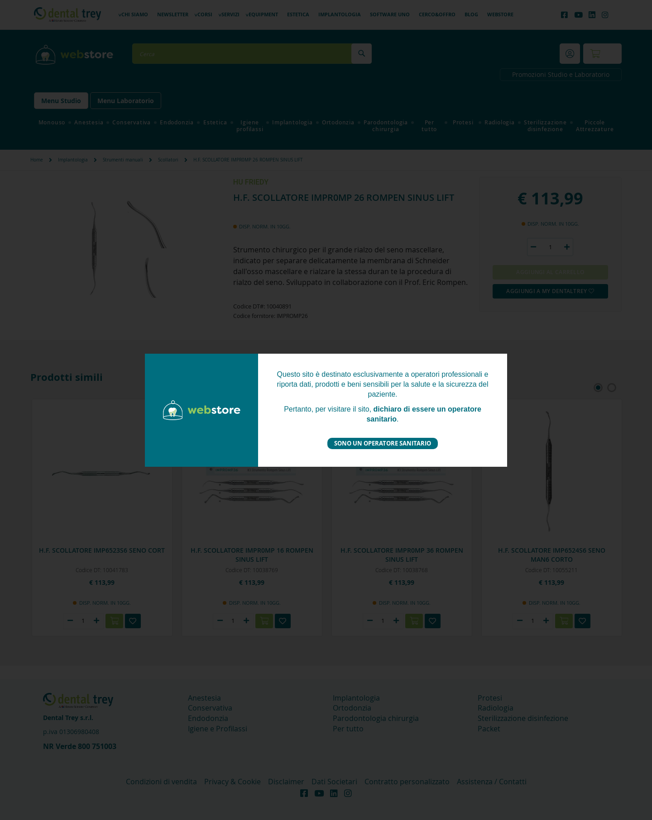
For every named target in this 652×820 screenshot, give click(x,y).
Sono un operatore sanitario (382, 443)
